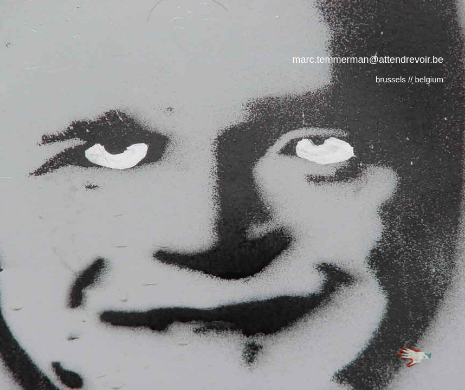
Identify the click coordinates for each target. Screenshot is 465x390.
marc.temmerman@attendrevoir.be (368, 59)
